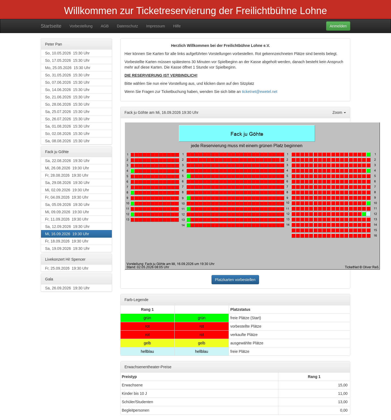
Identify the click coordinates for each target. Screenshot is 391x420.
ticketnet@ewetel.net (259, 91)
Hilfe (177, 26)
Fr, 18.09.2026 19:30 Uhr (67, 241)
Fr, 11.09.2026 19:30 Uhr (67, 219)
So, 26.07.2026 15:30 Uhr (67, 119)
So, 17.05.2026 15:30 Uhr (67, 60)
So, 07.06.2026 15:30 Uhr (67, 82)
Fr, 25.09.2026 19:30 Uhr (67, 268)
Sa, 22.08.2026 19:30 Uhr (67, 161)
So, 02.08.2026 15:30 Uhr (67, 133)
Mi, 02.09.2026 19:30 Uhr (67, 190)
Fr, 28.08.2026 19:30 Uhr (67, 175)
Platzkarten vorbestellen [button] (235, 279)
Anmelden (338, 26)
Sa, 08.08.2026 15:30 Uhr (67, 141)
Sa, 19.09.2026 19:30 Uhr (67, 248)
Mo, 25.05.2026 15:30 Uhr (67, 68)
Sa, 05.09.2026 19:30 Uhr (67, 204)
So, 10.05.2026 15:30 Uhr (67, 53)
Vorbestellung (81, 26)
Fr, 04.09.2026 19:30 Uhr (67, 197)
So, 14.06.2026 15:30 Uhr (67, 90)
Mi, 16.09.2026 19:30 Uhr (67, 234)
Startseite (51, 26)
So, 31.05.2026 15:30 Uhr (67, 75)
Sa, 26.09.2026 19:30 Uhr (67, 288)
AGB (105, 26)
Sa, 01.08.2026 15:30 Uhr (67, 126)
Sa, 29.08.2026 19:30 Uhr (67, 182)
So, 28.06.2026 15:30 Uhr (67, 104)
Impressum (155, 26)
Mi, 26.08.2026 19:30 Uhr (67, 168)
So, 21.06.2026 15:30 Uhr (67, 97)
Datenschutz (127, 26)
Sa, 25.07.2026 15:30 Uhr (67, 111)
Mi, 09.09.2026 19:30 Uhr (67, 212)
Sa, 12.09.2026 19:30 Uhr (67, 226)
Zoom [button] (339, 112)
